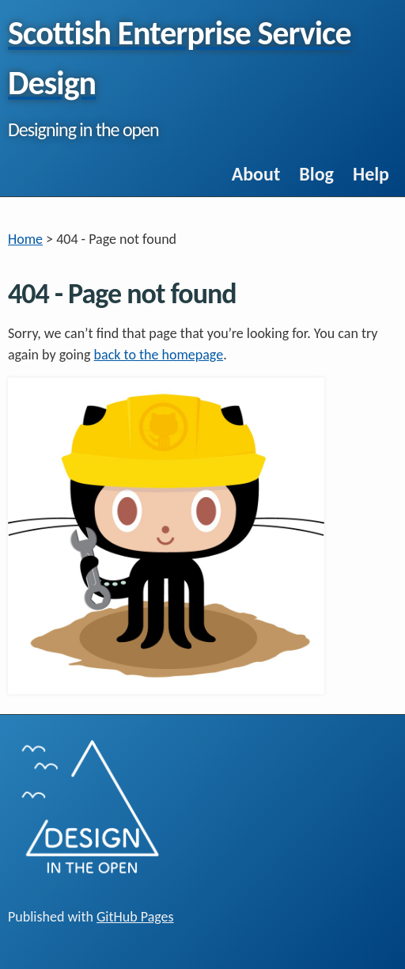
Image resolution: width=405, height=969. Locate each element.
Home (25, 239)
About (256, 173)
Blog (316, 173)
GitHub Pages (135, 916)
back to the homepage (159, 354)
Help (371, 173)
